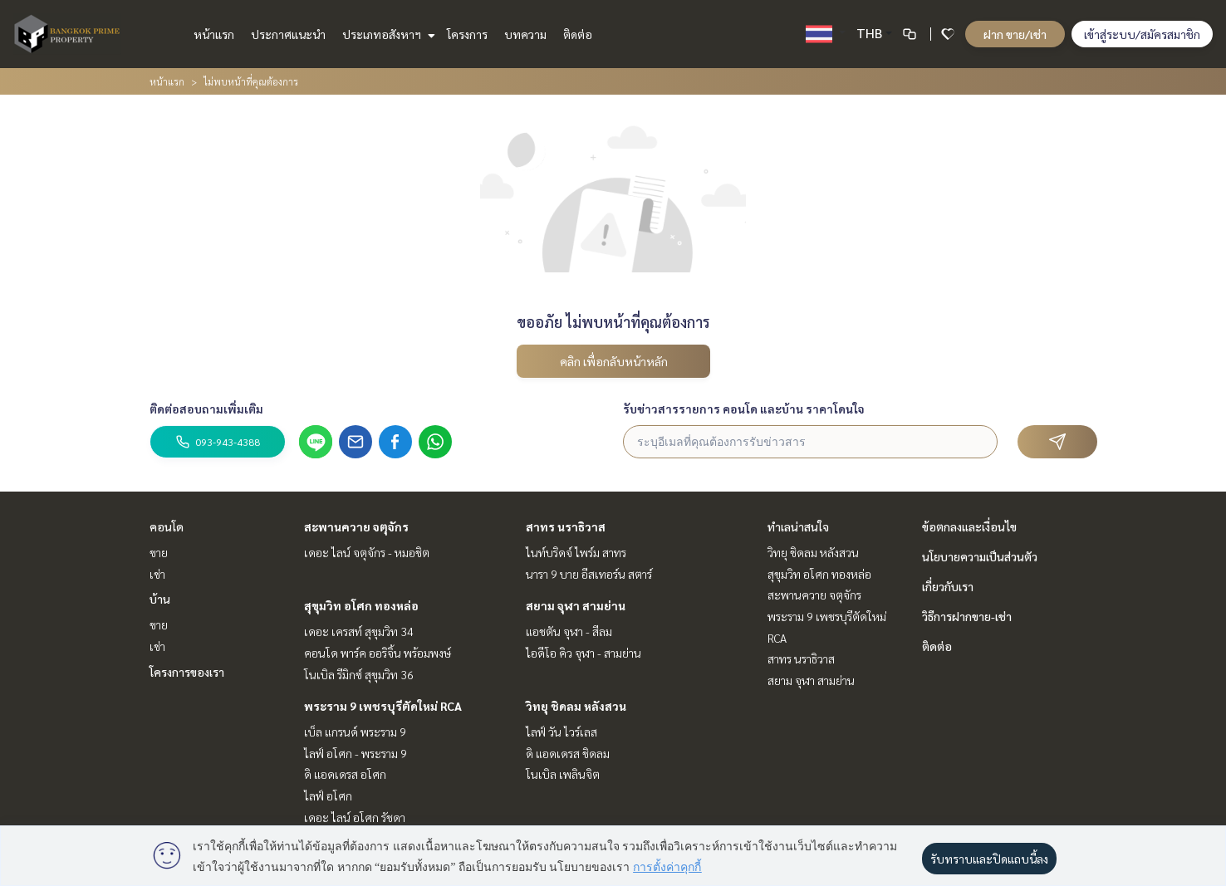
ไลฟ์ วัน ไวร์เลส (561, 731)
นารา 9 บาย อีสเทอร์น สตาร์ (589, 573)
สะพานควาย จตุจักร (356, 526)
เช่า (157, 573)
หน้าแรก (214, 34)
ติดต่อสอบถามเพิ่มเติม (206, 408)
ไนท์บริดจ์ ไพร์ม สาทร (576, 552)
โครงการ (467, 34)
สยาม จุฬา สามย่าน (575, 605)
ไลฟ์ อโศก (328, 795)
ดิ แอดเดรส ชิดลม (568, 753)
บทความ (525, 34)
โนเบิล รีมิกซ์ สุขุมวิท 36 (359, 674)
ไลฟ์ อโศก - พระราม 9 (355, 753)
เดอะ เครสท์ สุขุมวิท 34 (359, 631)
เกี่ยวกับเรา (947, 586)
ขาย (159, 552)
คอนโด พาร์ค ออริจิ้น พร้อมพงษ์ (377, 652)
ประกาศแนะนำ (288, 34)
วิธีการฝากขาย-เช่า (967, 616)
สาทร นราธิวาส (566, 526)
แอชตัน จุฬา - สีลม (569, 631)
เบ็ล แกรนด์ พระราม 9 (355, 731)
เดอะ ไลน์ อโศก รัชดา (354, 817)
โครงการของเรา (187, 671)
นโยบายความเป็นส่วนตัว (979, 556)
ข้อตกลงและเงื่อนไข (969, 526)
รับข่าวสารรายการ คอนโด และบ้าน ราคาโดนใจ (744, 408)
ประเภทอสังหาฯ (386, 34)
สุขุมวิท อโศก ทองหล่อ (361, 605)
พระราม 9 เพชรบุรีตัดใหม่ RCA (383, 705)
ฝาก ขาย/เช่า (1015, 34)
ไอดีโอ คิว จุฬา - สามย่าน (583, 652)
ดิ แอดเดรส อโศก (345, 773)
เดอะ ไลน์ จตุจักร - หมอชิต (366, 552)
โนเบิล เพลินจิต (563, 773)
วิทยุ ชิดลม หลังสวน (576, 705)
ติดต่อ (577, 34)
